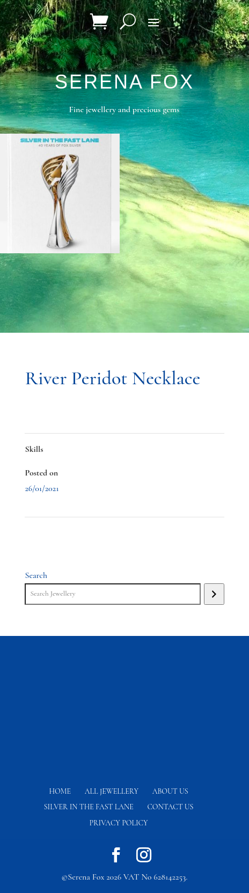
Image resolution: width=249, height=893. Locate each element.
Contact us (170, 806)
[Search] (214, 594)
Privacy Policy (119, 823)
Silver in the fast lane (89, 806)
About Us (170, 791)
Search (36, 575)
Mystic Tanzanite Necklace (67, 532)
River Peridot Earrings (188, 532)
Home (60, 791)
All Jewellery (111, 791)
